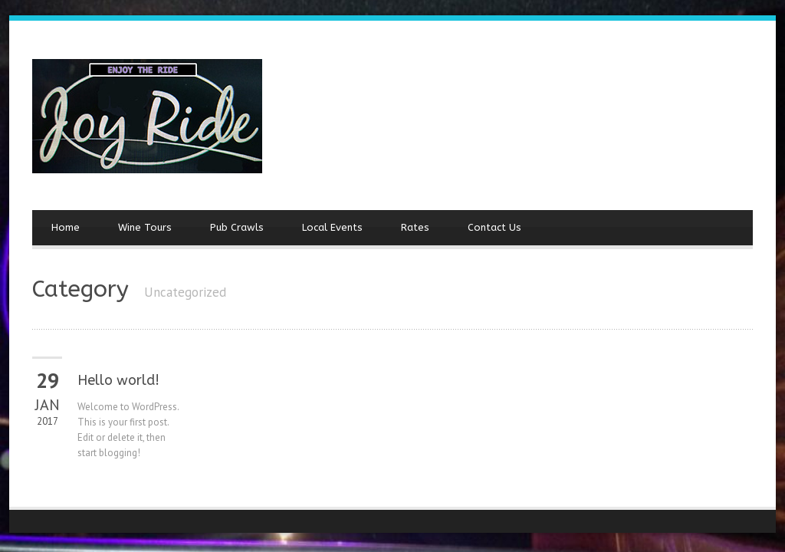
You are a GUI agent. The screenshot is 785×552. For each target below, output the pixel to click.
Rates (415, 227)
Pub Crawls (237, 227)
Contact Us (494, 227)
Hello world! (118, 380)
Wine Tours (145, 227)
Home (65, 227)
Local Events (332, 227)
